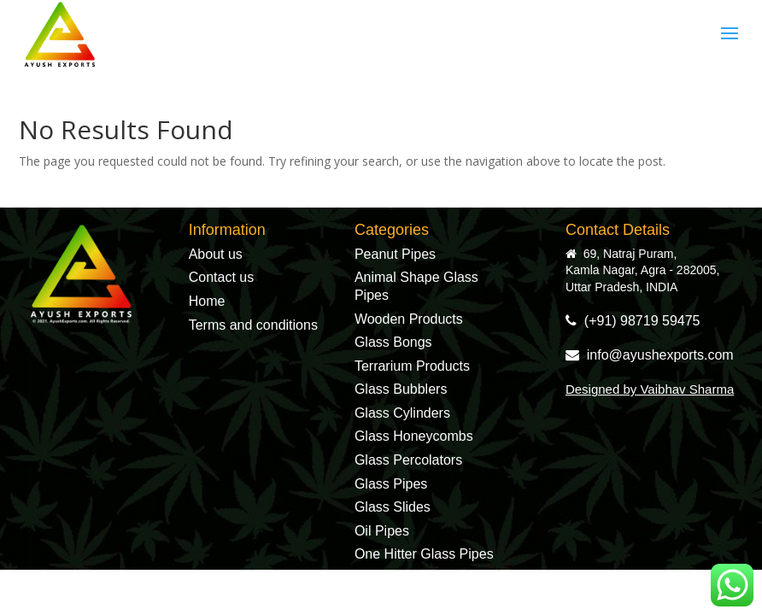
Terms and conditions (253, 325)
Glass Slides (393, 507)
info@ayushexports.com (650, 355)
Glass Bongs (393, 342)
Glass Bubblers (401, 389)
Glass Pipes (391, 484)
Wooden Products (409, 319)
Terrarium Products (412, 366)
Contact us (221, 277)
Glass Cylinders (402, 413)
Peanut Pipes (395, 254)
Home (207, 301)
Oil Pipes (382, 531)
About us (216, 254)
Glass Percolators (408, 460)
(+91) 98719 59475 (633, 320)
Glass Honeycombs (414, 436)
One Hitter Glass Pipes (424, 554)
